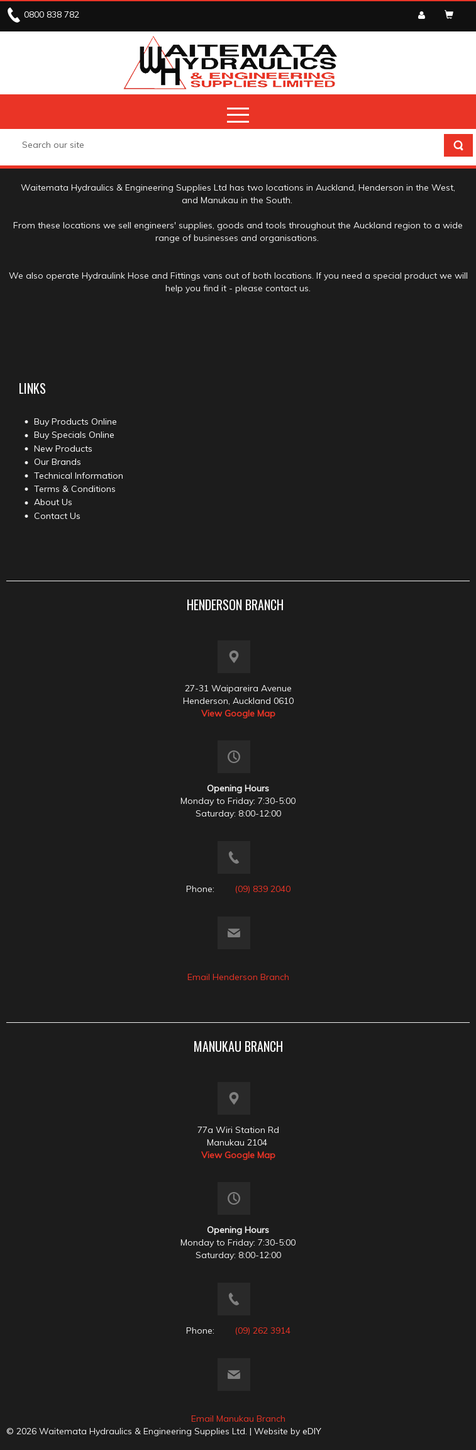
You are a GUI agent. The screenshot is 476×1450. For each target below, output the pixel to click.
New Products (63, 448)
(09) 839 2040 (263, 889)
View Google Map (238, 713)
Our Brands (57, 461)
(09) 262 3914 (263, 1330)
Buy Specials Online (74, 434)
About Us (53, 502)
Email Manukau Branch (238, 1418)
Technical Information (78, 475)
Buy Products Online (75, 421)
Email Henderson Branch (238, 977)
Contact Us (57, 515)
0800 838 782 (51, 14)
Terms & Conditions (75, 488)
